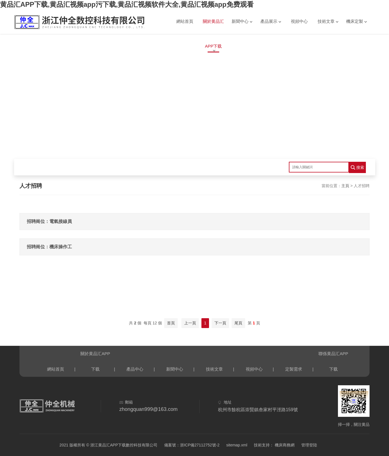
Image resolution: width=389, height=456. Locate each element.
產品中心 (134, 369)
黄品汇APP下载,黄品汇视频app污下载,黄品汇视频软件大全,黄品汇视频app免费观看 (127, 4)
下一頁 (220, 323)
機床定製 (354, 21)
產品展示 (268, 21)
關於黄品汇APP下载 (213, 26)
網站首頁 (184, 21)
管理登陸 (309, 445)
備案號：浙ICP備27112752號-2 (191, 445)
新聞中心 (240, 21)
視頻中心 (299, 21)
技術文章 (326, 21)
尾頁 (238, 323)
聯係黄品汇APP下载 (333, 356)
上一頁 (190, 323)
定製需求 (293, 369)
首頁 (171, 323)
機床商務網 (284, 445)
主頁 (345, 185)
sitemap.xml (236, 445)
